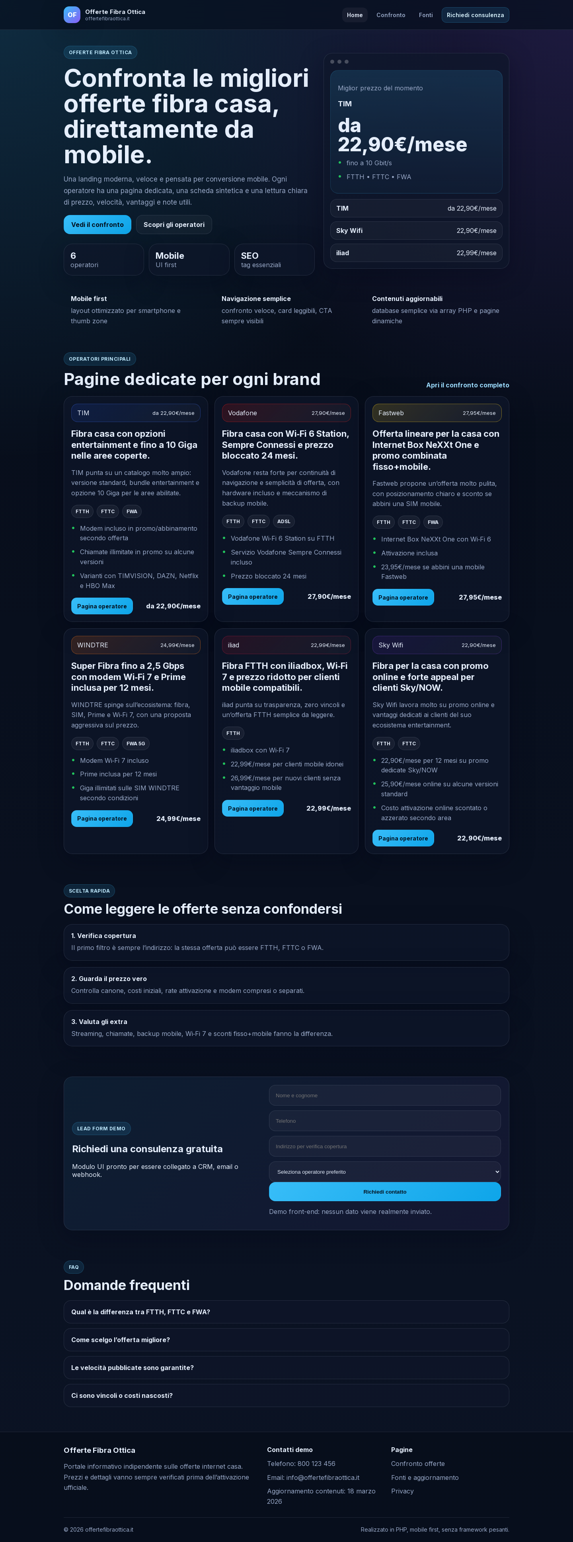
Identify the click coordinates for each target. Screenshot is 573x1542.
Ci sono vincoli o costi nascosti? (122, 1395)
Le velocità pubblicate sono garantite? (132, 1368)
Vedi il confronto (97, 225)
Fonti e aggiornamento (425, 1477)
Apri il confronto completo (467, 385)
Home (355, 15)
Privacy (402, 1491)
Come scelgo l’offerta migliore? (120, 1340)
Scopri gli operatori (174, 225)
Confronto (390, 15)
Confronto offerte (418, 1464)
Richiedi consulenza (475, 15)
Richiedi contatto (384, 1192)
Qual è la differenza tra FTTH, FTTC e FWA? (140, 1312)
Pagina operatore (102, 606)
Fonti (426, 15)
